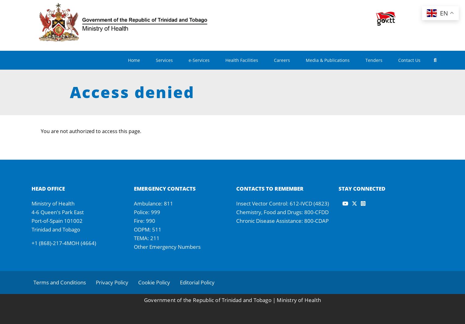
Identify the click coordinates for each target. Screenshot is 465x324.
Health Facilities (241, 60)
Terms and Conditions (59, 282)
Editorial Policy (197, 282)
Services (164, 60)
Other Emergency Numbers (167, 246)
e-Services (199, 60)
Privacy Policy (112, 282)
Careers (282, 60)
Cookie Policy (154, 282)
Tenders (373, 60)
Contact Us (409, 60)
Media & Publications (328, 60)
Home (134, 60)
